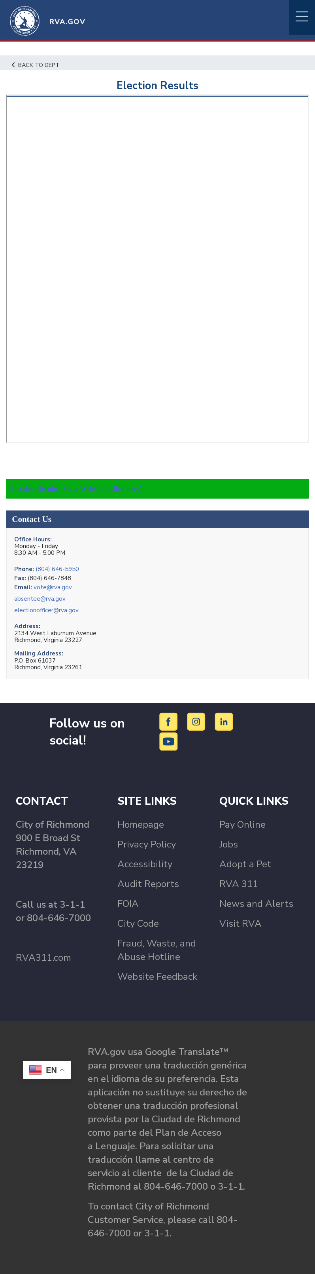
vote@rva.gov (53, 587)
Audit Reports (148, 884)
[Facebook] (170, 721)
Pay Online (242, 824)
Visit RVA (240, 923)
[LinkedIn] (224, 721)
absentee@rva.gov (40, 599)
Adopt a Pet (245, 864)
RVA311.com (43, 957)
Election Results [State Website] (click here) (76, 489)
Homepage (140, 824)
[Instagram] (197, 721)
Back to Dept (36, 65)
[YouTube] (169, 741)
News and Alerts (256, 903)
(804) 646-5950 (57, 569)
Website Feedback (157, 976)
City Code (138, 923)
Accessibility (144, 864)
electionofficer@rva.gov (46, 610)
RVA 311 (238, 884)
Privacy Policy (146, 844)
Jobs (228, 844)
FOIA (128, 903)
